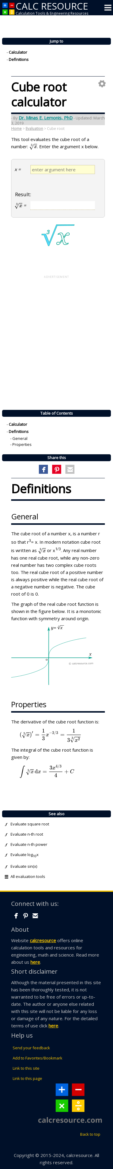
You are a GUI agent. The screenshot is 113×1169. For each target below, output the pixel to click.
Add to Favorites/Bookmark (37, 1058)
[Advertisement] (56, 340)
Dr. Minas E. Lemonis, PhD (46, 118)
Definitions (19, 59)
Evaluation (34, 128)
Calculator (18, 52)
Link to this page (27, 1078)
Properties (22, 444)
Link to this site (26, 1068)
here (35, 962)
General (19, 438)
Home (16, 128)
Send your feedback (31, 1047)
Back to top (90, 1134)
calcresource (43, 940)
